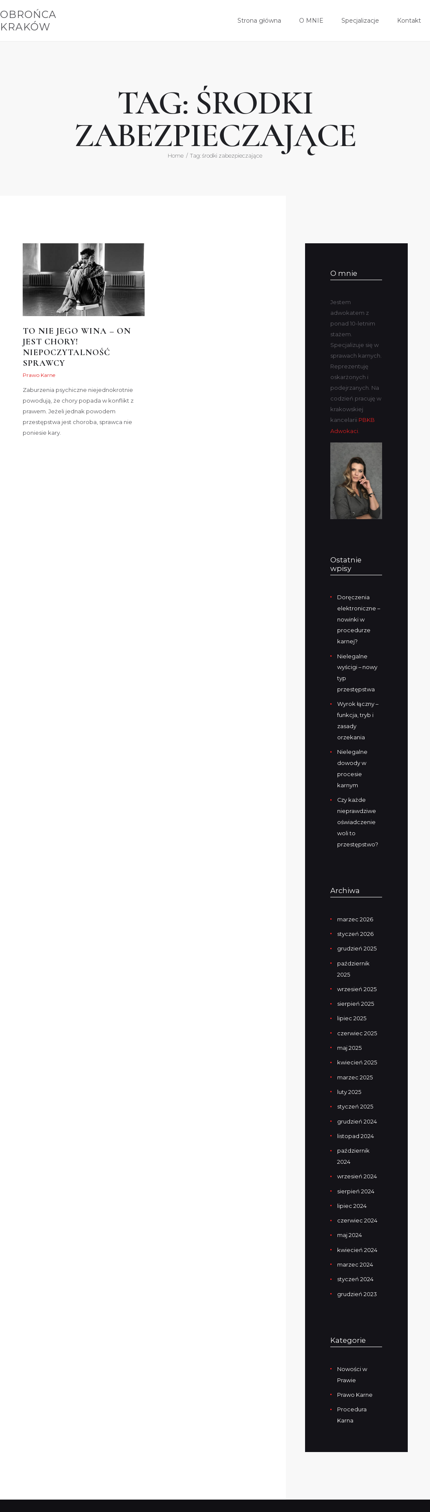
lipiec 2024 (352, 1190)
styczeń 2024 (355, 1262)
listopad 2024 (355, 1122)
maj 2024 (349, 1219)
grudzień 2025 (357, 939)
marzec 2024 (355, 1248)
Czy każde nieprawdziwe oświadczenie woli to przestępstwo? (357, 815)
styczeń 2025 (355, 1094)
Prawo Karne (39, 375)
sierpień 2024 (355, 1176)
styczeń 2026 (355, 925)
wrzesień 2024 (357, 1162)
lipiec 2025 (351, 1007)
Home (176, 155)
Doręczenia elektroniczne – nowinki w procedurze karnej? (358, 617)
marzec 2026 (355, 911)
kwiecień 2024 (357, 1233)
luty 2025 (349, 1079)
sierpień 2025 (355, 993)
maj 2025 (349, 1036)
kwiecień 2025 (357, 1050)
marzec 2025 (355, 1065)
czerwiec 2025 (357, 1022)
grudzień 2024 (357, 1108)
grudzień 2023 (357, 1276)
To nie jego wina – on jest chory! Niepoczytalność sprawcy (77, 347)
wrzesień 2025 (357, 979)
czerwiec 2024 (357, 1204)
